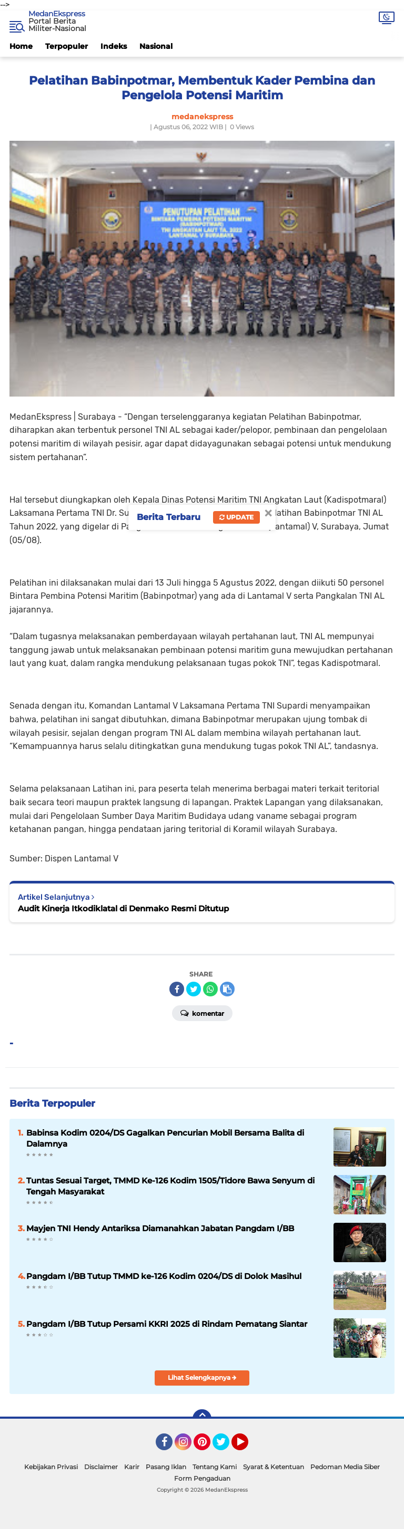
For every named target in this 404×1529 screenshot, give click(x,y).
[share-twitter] (193, 989)
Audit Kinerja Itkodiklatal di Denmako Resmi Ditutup (123, 908)
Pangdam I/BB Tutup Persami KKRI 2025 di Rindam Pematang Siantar (166, 1324)
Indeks (113, 46)
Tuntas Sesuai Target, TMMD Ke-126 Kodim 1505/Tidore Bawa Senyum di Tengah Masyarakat (170, 1186)
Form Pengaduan (202, 1478)
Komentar (202, 1012)
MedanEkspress (56, 13)
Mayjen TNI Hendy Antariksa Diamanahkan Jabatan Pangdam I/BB (160, 1228)
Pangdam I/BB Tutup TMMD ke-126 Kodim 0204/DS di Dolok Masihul (163, 1276)
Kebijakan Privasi (51, 1467)
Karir (131, 1467)
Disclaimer (101, 1467)
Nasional (156, 46)
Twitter (226, 1446)
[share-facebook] (176, 989)
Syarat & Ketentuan (273, 1467)
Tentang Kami (215, 1467)
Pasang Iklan (166, 1467)
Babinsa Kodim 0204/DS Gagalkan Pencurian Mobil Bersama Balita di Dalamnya (165, 1138)
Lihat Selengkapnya (202, 1377)
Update (236, 517)
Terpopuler (66, 46)
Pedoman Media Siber (345, 1467)
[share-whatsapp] (210, 989)
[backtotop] (202, 1418)
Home (21, 46)
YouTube (247, 1446)
